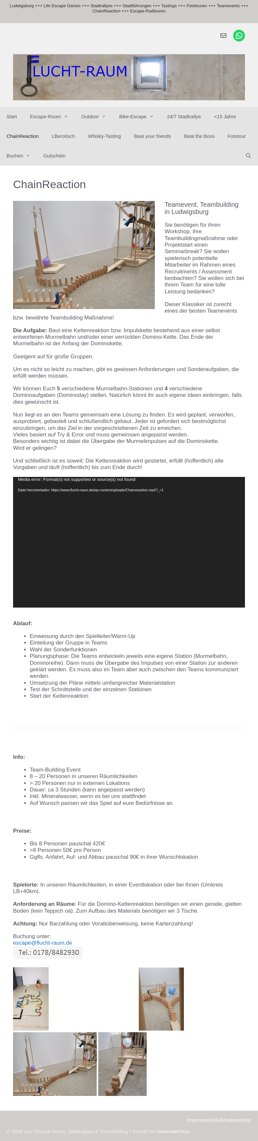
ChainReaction (23, 136)
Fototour (237, 136)
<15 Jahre (225, 116)
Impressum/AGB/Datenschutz (219, 1120)
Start (12, 116)
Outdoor (97, 116)
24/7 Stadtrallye (184, 116)
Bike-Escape (139, 116)
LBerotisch (63, 136)
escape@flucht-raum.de (42, 943)
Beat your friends (152, 136)
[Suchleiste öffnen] (248, 156)
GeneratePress (173, 1131)
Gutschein (54, 155)
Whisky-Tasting (104, 136)
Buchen (22, 156)
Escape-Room (52, 116)
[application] (129, 542)
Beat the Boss (199, 136)
